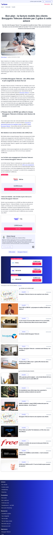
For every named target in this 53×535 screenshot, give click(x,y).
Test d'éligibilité (5, 516)
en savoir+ (20, 285)
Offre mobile (12, 252)
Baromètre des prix (6, 523)
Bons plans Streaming (7, 507)
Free (3, 534)
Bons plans (4, 497)
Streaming (4, 492)
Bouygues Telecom (24, 92)
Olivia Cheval (4, 57)
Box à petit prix (5, 500)
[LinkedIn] (33, 247)
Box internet (4, 484)
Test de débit (5, 518)
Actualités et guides (6, 513)
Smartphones (5, 489)
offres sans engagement (28, 164)
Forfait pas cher (5, 502)
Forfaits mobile (5, 487)
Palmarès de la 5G (6, 526)
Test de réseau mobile (7, 521)
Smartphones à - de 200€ (8, 505)
